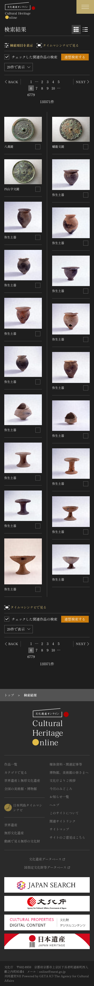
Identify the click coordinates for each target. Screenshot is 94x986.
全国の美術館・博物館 (20, 788)
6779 (31, 94)
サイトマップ (59, 829)
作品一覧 (10, 764)
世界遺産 (10, 824)
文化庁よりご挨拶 (63, 780)
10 (53, 88)
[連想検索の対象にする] (37, 146)
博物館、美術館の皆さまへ (69, 772)
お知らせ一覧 (59, 796)
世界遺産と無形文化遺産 (22, 780)
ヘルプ (54, 805)
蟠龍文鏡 (58, 146)
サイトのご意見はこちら (67, 837)
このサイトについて (64, 813)
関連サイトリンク (63, 821)
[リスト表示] (85, 29)
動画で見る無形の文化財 (22, 841)
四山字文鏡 (11, 189)
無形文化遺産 (14, 832)
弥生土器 (10, 237)
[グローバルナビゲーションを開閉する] (85, 7)
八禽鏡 (8, 146)
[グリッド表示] (76, 29)
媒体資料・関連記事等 (66, 764)
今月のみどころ (61, 788)
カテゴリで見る (15, 772)
